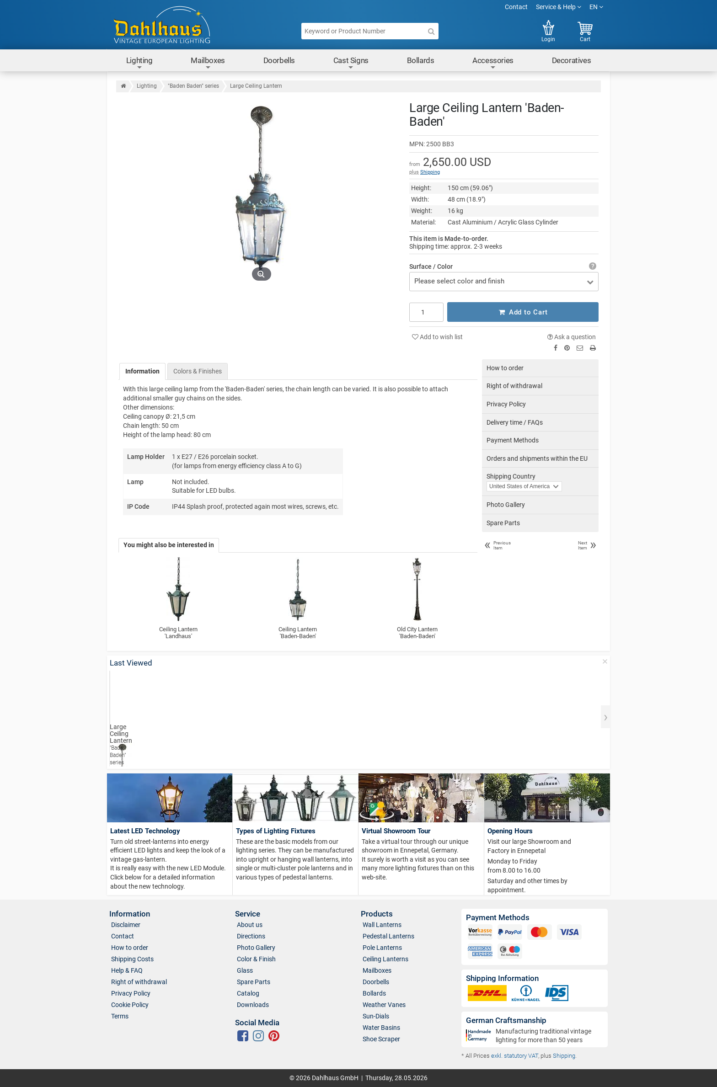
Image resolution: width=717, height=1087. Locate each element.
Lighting (139, 63)
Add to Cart (523, 311)
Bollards (420, 60)
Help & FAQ (127, 970)
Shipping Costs (132, 958)
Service (247, 913)
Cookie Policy (130, 1004)
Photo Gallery (506, 504)
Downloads (253, 1004)
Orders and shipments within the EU (537, 458)
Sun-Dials (376, 1015)
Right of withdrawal (514, 385)
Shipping (430, 172)
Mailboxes (208, 63)
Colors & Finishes (197, 370)
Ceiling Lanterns (385, 958)
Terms (119, 1015)
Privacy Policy (506, 403)
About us (249, 924)
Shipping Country (511, 476)
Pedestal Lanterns (388, 935)
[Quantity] (426, 311)
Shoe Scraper (381, 1038)
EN (596, 7)
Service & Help (558, 7)
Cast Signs (351, 63)
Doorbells (279, 60)
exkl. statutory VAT (514, 1055)
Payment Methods (513, 440)
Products (377, 913)
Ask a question (571, 336)
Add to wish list (437, 336)
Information (142, 370)
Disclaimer (125, 924)
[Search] (431, 31)
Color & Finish (256, 958)
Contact (516, 7)
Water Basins (381, 1027)
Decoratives (571, 60)
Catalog (248, 992)
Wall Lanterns (382, 924)
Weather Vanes (384, 1004)
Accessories (493, 63)
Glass (245, 970)
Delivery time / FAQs (515, 422)
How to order (505, 367)
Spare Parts (503, 522)
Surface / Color (431, 266)
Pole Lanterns (382, 947)
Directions (251, 935)
